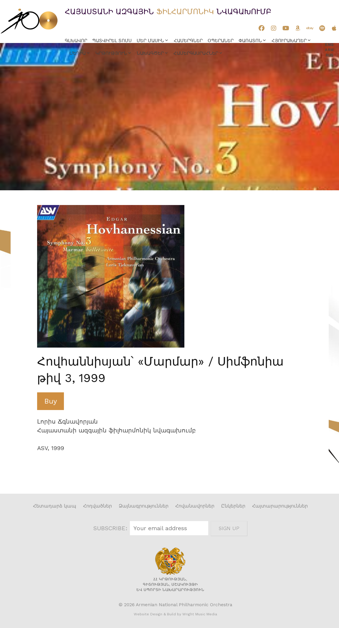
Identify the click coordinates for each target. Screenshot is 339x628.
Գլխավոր (76, 40)
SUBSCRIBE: (111, 528)
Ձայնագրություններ (143, 506)
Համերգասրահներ (195, 53)
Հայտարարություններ (280, 506)
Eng (329, 44)
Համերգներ (188, 40)
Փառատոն (250, 40)
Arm (329, 50)
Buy (50, 401)
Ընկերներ (233, 506)
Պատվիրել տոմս (112, 40)
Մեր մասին (150, 40)
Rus (329, 55)
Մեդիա (78, 53)
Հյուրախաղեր (289, 40)
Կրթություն (111, 53)
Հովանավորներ (194, 506)
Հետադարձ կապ (54, 506)
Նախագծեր (150, 53)
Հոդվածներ (97, 506)
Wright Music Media (199, 614)
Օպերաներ (221, 40)
